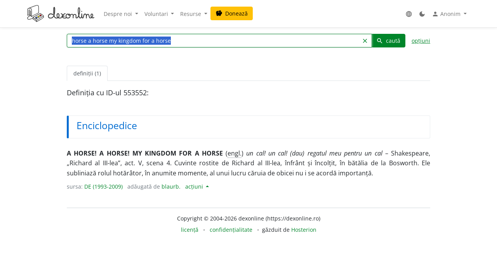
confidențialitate (231, 229)
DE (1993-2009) (103, 186)
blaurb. (171, 186)
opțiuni (421, 40)
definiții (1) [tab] (87, 73)
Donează (231, 13)
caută (388, 40)
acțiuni (195, 186)
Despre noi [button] (119, 14)
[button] (408, 14)
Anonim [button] (447, 14)
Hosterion (303, 229)
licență (189, 229)
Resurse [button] (191, 14)
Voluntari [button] (157, 14)
